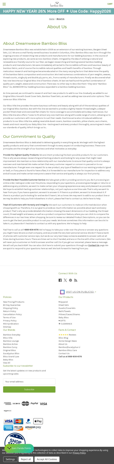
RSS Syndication (11, 323)
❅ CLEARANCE (65, 323)
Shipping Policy (10, 308)
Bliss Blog (63, 338)
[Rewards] (19, 448)
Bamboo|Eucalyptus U (69, 347)
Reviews (67, 334)
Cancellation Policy (12, 314)
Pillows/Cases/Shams (69, 314)
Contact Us (93, 245)
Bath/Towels (65, 311)
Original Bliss (9, 350)
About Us (63, 344)
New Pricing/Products (13, 302)
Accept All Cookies (47, 459)
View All (6, 363)
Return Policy (9, 311)
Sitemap (7, 327)
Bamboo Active (10, 344)
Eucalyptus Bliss (11, 353)
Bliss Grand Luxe (11, 356)
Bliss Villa (7, 338)
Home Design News (68, 341)
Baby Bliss (64, 317)
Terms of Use (9, 317)
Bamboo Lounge (11, 341)
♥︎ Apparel (63, 302)
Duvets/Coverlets (67, 308)
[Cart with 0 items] (110, 4)
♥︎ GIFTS (62, 320)
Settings (10, 459)
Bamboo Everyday (11, 334)
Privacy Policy (9, 320)
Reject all (26, 459)
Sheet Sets (64, 305)
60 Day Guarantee (11, 305)
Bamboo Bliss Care (68, 350)
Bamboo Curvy (10, 347)
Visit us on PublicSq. (76, 291)
